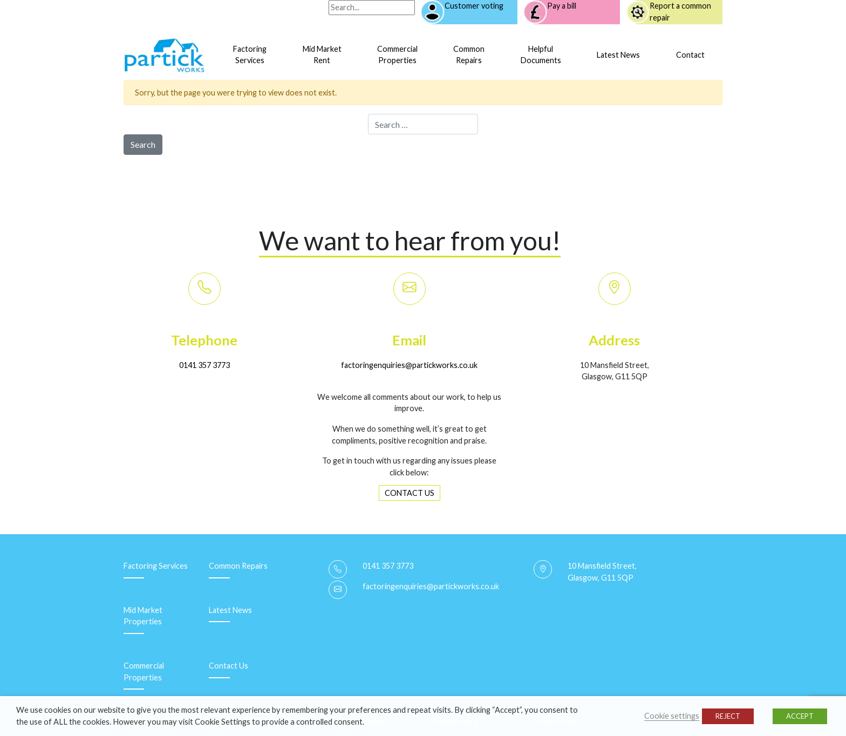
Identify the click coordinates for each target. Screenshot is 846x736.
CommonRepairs (469, 54)
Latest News (618, 54)
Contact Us (228, 665)
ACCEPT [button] (800, 716)
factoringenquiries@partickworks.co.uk (409, 365)
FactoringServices (250, 54)
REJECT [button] (727, 716)
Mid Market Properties (143, 615)
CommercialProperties (397, 54)
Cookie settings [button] (671, 715)
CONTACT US (409, 493)
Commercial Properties (144, 671)
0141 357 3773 (204, 365)
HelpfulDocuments (541, 54)
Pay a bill (561, 5)
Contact (690, 54)
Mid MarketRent (322, 54)
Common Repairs (238, 565)
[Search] (372, 7)
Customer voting (474, 5)
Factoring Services (156, 565)
